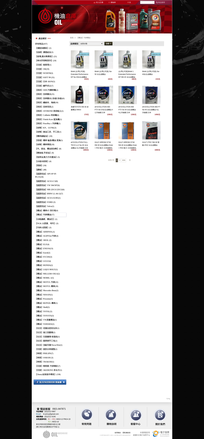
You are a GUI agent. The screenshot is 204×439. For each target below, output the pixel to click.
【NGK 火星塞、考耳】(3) (46, 223)
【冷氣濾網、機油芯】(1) (46, 219)
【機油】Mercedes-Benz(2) (46, 290)
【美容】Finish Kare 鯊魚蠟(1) (48, 119)
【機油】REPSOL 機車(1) (46, 303)
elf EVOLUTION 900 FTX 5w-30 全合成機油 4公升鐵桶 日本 (127, 110)
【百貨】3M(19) (42, 69)
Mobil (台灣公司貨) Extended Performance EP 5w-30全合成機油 (79, 74)
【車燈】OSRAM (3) (44, 358)
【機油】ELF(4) (42, 244)
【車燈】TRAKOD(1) (44, 362)
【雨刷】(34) (40, 165)
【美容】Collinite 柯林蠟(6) (47, 115)
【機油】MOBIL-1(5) (44, 278)
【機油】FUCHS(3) (43, 257)
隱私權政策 (126, 432)
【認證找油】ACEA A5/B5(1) (47, 198)
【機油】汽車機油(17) (44, 215)
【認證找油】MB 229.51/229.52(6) (49, 190)
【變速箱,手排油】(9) (44, 153)
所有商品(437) (41, 44)
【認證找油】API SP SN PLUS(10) (45, 175)
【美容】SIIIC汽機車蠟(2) (46, 90)
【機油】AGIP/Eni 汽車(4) (46, 236)
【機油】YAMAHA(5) (44, 324)
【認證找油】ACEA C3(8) (46, 181)
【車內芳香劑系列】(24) (45, 61)
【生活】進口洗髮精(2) (45, 332)
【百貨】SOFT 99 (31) (45, 77)
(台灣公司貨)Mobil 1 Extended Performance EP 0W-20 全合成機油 (127, 74)
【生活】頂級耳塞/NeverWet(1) (48, 345)
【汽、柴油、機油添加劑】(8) (48, 149)
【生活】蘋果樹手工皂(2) (46, 341)
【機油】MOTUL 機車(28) (46, 286)
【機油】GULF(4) (43, 261)
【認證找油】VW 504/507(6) (47, 185)
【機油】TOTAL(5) (43, 311)
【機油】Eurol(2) (42, 253)
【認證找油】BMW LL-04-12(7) (49, 194)
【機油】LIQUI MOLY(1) (46, 269)
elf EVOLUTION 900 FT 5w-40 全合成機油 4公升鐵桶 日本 (151, 110)
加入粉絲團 (50, 382)
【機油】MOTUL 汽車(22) (46, 282)
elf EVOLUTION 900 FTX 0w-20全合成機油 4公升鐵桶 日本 (104, 110)
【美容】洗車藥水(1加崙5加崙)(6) (50, 98)
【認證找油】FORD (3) (45, 202)
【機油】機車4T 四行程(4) (46, 211)
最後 (123, 160)
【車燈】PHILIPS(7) (44, 353)
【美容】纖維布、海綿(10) (46, 102)
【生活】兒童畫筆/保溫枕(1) (47, 337)
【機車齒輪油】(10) (43, 136)
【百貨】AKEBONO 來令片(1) (48, 370)
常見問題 (87, 417)
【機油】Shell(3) (42, 307)
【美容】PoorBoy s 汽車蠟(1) (47, 123)
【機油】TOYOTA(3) (44, 316)
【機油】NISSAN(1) (44, 295)
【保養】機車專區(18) (44, 144)
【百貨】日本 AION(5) (45, 82)
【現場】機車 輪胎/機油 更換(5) (49, 140)
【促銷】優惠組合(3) (44, 52)
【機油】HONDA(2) (44, 265)
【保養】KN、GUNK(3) (45, 128)
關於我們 (156, 417)
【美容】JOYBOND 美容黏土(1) (49, 111)
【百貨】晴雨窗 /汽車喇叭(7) (47, 366)
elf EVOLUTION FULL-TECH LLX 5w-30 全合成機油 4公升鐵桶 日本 (79, 145)
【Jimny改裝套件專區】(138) (48, 374)
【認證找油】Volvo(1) (44, 206)
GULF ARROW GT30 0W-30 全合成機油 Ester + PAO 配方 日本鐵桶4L (104, 145)
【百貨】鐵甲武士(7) (44, 86)
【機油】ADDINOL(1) (45, 232)
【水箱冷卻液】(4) (43, 161)
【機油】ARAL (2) (43, 240)
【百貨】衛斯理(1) (43, 65)
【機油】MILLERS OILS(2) (47, 274)
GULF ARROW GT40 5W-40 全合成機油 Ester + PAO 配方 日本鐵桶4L (127, 145)
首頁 (72, 38)
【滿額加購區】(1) (43, 48)
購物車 (113, 2)
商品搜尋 (161, 2)
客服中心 (133, 417)
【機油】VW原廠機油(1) (46, 320)
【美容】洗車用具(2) (44, 107)
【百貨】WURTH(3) (44, 73)
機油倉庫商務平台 (57, 19)
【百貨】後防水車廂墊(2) (46, 349)
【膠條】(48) (40, 170)
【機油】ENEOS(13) (44, 248)
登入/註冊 (99, 2)
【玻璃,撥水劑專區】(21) (46, 56)
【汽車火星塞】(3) (43, 228)
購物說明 (110, 417)
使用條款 (118, 432)
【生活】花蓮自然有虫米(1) (47, 328)
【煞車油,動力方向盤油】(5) (47, 157)
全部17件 (111, 160)
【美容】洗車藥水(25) (44, 94)
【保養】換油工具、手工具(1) (48, 132)
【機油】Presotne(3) (44, 299)
